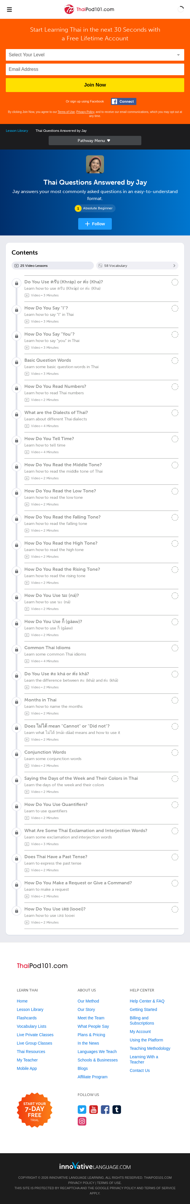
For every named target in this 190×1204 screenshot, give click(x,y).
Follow (98, 224)
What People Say (93, 1026)
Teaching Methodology (150, 1048)
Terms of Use (66, 112)
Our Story (86, 1009)
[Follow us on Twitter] (82, 1109)
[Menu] (9, 9)
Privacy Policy (85, 112)
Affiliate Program (92, 1077)
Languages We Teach (97, 1051)
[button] (181, 9)
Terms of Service (160, 1188)
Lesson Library (17, 131)
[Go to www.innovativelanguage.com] (95, 1165)
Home (22, 1001)
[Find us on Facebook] (105, 1109)
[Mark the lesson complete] (174, 282)
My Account (140, 1031)
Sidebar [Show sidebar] (95, 140)
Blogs (83, 1068)
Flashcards (26, 1018)
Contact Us (140, 1070)
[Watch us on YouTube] (93, 1109)
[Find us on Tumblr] (116, 1109)
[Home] (89, 13)
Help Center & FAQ (147, 1001)
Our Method (88, 1001)
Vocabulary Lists (31, 1026)
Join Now (95, 85)
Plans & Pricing (91, 1034)
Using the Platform (146, 1040)
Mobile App (27, 1068)
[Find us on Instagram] (82, 1121)
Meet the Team (91, 1018)
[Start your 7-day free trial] (34, 1110)
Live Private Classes (35, 1034)
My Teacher (27, 1060)
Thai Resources (31, 1051)
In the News (88, 1043)
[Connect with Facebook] (123, 101)
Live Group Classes (34, 1043)
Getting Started (143, 1009)
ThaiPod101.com (158, 1177)
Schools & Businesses (98, 1060)
